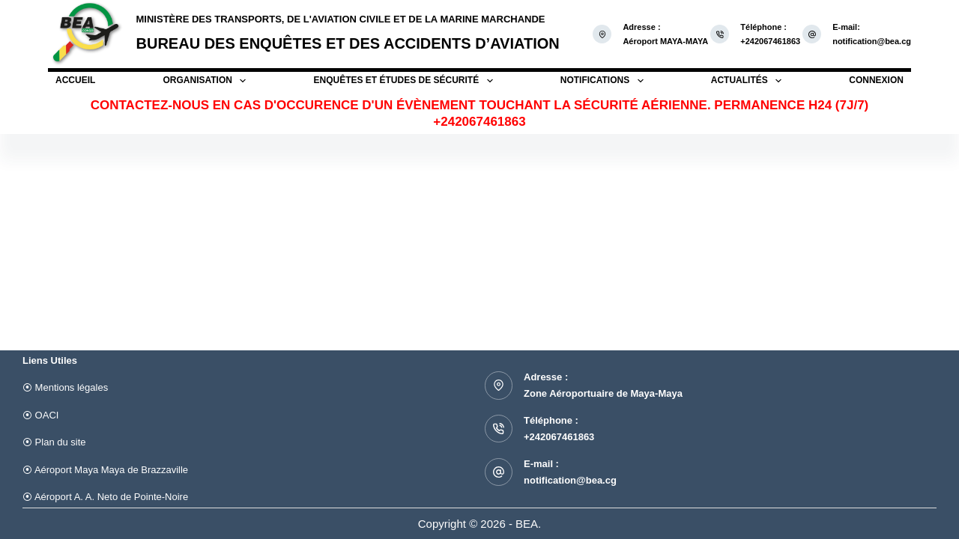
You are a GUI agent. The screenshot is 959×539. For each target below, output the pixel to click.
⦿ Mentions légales (65, 387)
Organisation (204, 81)
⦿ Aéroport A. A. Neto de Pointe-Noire (105, 496)
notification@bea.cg (871, 41)
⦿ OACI (40, 415)
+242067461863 (559, 436)
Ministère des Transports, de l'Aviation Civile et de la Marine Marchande (340, 19)
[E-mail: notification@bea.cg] (811, 34)
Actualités (746, 81)
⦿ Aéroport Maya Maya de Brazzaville (105, 469)
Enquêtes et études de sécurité (403, 81)
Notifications (602, 81)
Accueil (75, 80)
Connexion (876, 80)
